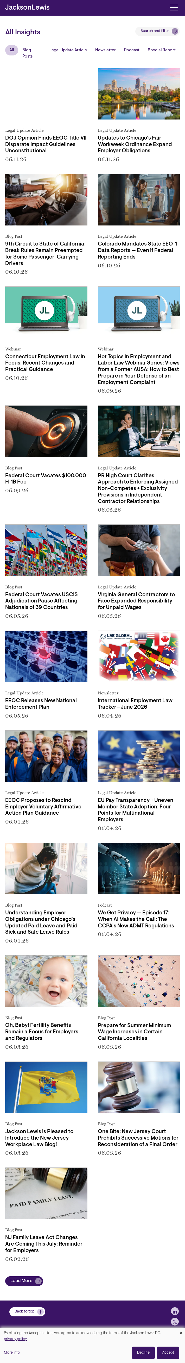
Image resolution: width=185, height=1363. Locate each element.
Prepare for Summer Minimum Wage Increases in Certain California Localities (134, 1032)
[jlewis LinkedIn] (175, 1311)
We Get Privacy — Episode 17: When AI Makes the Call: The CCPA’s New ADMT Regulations (136, 919)
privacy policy (15, 1339)
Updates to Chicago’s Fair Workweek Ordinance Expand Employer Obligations (135, 145)
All (11, 50)
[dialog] (92, 1345)
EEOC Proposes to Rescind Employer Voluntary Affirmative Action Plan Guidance (43, 807)
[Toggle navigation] (174, 7)
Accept (168, 1353)
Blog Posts (27, 53)
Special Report (162, 50)
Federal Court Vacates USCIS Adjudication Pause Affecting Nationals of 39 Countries (41, 601)
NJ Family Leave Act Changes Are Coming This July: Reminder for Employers (43, 1244)
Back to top (25, 1312)
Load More (21, 1281)
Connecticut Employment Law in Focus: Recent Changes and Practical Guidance (45, 363)
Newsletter (105, 50)
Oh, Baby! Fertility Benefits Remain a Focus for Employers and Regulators (41, 1032)
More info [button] (12, 1353)
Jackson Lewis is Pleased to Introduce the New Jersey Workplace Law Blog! (39, 1138)
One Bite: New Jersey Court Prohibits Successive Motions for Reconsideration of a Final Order (138, 1138)
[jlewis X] (175, 1322)
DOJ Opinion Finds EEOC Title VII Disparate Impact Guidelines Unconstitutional (45, 145)
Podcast (131, 50)
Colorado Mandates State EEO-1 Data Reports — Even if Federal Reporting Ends (137, 251)
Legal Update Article (68, 50)
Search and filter (155, 31)
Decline (143, 1353)
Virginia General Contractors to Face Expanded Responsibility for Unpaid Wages (136, 601)
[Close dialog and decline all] (181, 1331)
